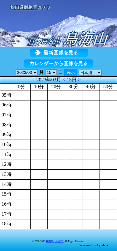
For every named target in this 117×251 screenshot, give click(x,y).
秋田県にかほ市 (54, 241)
